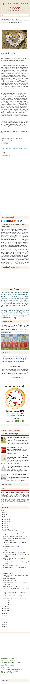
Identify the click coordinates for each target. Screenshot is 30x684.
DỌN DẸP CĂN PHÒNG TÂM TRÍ (11, 546)
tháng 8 (5, 527)
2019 (3, 617)
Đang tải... (3, 427)
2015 (3, 624)
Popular (4, 430)
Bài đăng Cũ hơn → (24, 148)
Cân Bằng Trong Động (23, 500)
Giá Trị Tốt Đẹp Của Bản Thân (15, 501)
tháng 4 (5, 604)
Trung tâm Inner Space (15, 6)
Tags (10, 430)
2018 (3, 619)
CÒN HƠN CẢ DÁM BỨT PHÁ (10, 565)
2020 (3, 615)
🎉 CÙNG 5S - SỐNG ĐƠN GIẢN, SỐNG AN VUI (14, 598)
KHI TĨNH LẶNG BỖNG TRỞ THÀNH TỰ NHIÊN (14, 552)
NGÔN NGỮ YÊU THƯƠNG (12, 23)
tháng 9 (5, 525)
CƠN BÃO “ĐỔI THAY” (8, 573)
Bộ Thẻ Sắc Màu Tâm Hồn (21, 496)
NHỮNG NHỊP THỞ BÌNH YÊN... (10, 530)
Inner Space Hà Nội (9, 358)
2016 (3, 622)
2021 (3, 613)
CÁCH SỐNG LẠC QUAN (15, 495)
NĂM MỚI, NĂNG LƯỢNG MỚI (14, 447)
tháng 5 (5, 602)
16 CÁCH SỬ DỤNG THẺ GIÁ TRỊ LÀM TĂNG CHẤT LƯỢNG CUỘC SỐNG (15, 326)
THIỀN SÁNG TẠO (7, 544)
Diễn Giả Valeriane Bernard (12, 497)
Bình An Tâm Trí (11, 496)
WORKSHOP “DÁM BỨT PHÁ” (10, 586)
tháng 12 (6, 519)
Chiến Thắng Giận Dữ (22, 492)
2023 (3, 516)
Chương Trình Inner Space (10, 494)
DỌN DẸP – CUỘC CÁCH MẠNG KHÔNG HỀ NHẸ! (15, 536)
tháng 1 (5, 610)
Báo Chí (6, 496)
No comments (19, 25)
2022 (3, 518)
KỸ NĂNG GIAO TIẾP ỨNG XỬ (10, 504)
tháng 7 (5, 529)
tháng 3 (5, 606)
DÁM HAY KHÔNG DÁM (9, 578)
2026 (3, 510)
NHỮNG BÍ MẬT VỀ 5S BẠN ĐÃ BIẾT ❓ (12, 595)
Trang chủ (15, 148)
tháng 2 (5, 608)
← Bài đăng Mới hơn (6, 148)
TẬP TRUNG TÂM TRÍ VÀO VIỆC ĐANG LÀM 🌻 (14, 542)
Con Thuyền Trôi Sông (14, 500)
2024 (3, 514)
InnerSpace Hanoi (5, 25)
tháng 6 (5, 600)
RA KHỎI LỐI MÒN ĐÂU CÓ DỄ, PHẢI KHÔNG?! (14, 571)
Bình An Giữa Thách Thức (10, 499)
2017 (3, 621)
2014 (3, 626)
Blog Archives (17, 430)
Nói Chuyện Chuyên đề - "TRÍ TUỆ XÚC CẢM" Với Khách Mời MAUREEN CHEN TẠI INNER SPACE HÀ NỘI (18, 457)
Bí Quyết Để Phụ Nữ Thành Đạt (22, 499)
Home (2, 19)
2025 (3, 512)
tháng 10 (6, 523)
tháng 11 (6, 521)
